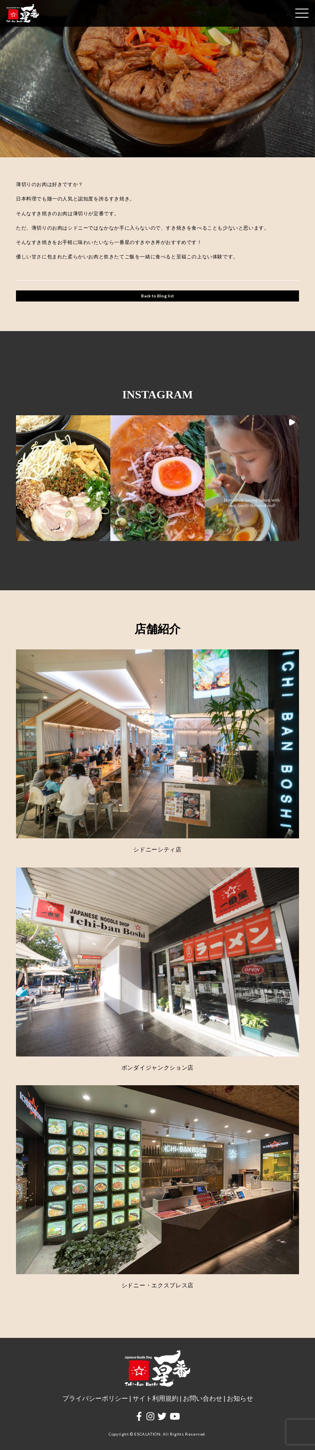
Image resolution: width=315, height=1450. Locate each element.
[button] (63, 478)
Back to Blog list (157, 295)
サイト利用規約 (155, 1398)
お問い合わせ (202, 1398)
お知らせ (240, 1398)
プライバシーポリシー (95, 1398)
